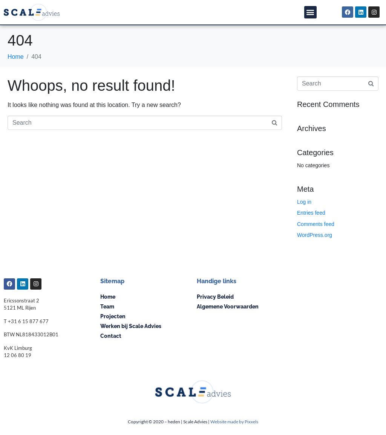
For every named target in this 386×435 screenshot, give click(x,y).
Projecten (113, 316)
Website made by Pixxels (234, 421)
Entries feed (311, 213)
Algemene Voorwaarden (228, 307)
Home (107, 297)
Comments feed (315, 224)
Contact (110, 336)
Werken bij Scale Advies (130, 326)
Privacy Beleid (215, 297)
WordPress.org (314, 235)
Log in (304, 202)
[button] (310, 12)
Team (107, 307)
